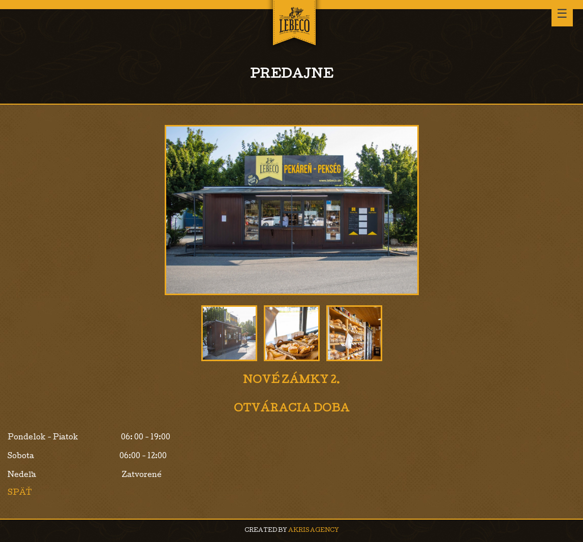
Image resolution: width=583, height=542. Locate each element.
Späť (20, 493)
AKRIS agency (313, 530)
